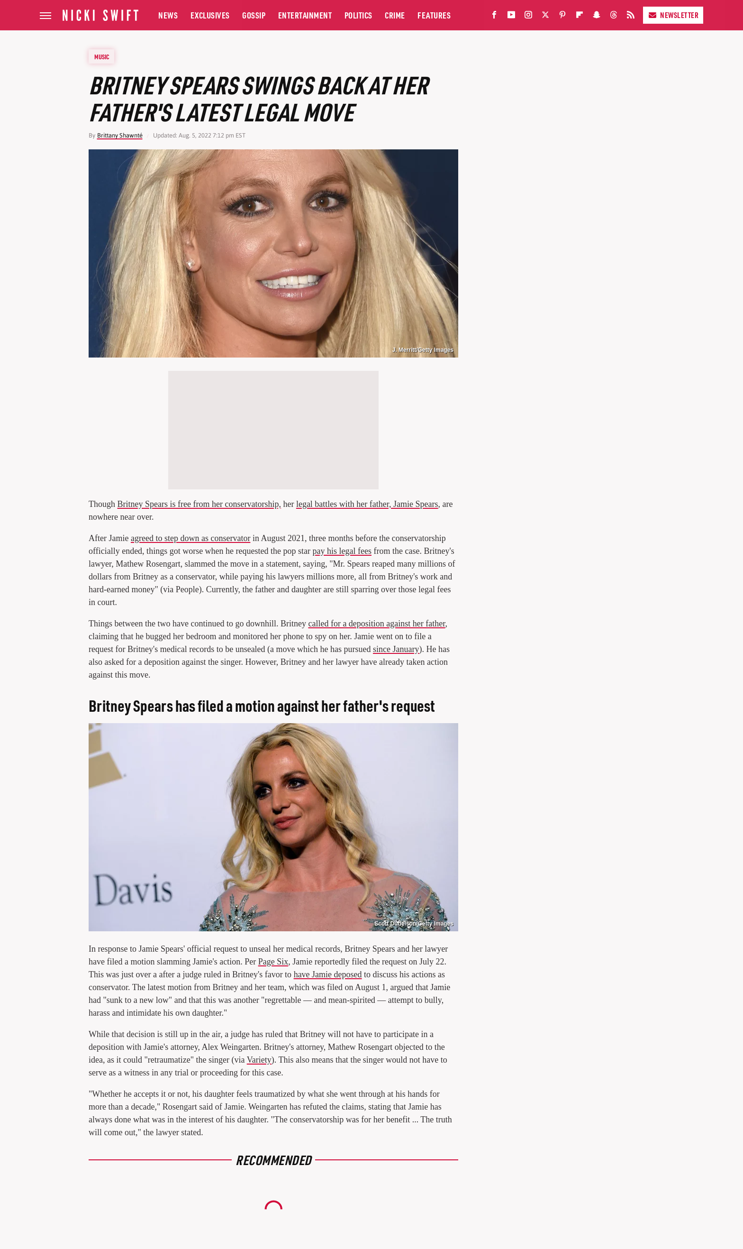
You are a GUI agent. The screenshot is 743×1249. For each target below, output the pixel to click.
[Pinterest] (562, 16)
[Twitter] (545, 16)
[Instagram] (528, 16)
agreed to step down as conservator (190, 538)
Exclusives (210, 14)
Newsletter (673, 15)
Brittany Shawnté (120, 135)
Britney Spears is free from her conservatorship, (199, 504)
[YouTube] (511, 16)
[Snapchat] (596, 16)
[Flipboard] (579, 16)
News (168, 14)
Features (434, 14)
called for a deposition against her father (376, 623)
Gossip (253, 14)
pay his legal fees (342, 551)
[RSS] (630, 16)
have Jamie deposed (328, 974)
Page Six (273, 961)
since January (396, 649)
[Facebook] (494, 16)
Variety (259, 1060)
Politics (358, 14)
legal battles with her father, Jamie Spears (367, 504)
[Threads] (613, 16)
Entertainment (305, 14)
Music (101, 56)
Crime (395, 14)
